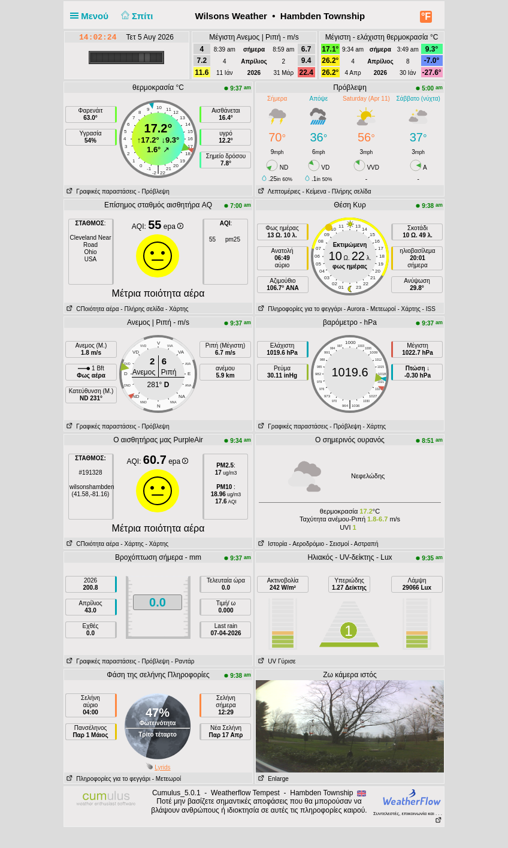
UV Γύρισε (276, 661)
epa (173, 226)
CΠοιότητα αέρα (91, 309)
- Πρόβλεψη (153, 191)
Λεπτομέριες (278, 191)
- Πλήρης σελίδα (349, 191)
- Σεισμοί (337, 544)
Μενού (91, 16)
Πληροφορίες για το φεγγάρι (299, 309)
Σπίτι (135, 16)
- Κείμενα (314, 191)
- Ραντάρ (183, 661)
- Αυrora (354, 309)
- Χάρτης (176, 309)
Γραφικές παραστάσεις (100, 191)
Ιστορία (271, 544)
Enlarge (272, 778)
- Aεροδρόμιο (306, 544)
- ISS (429, 309)
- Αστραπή (364, 544)
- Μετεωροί (381, 309)
